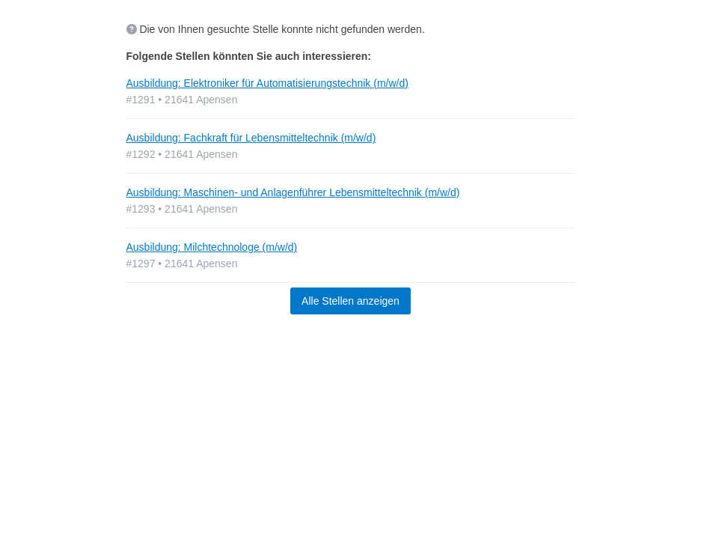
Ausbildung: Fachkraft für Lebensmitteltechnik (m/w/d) (251, 138)
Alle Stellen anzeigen (350, 301)
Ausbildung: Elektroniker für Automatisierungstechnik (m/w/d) (267, 83)
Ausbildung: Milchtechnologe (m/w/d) (212, 247)
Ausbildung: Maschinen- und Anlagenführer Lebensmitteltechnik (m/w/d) (293, 192)
